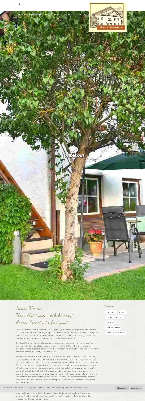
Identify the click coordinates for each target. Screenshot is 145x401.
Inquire (57, 15)
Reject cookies (136, 388)
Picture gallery (113, 328)
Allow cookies (122, 388)
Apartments (35, 15)
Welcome (22, 15)
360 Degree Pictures (85, 15)
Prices (48, 15)
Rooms (122, 312)
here (85, 387)
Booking (68, 15)
